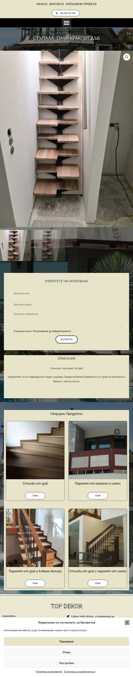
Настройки (66, 663)
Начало (41, 4)
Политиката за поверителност (52, 332)
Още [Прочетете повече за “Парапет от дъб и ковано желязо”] (35, 584)
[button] (127, 623)
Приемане (66, 641)
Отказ (67, 652)
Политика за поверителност (80, 671)
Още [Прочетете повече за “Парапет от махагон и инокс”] (97, 496)
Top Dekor (66, 606)
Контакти (56, 4)
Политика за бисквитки (49, 671)
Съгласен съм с (42, 332)
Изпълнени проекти (81, 4)
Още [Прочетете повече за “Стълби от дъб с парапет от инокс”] (97, 584)
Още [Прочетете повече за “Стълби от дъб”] (35, 496)
